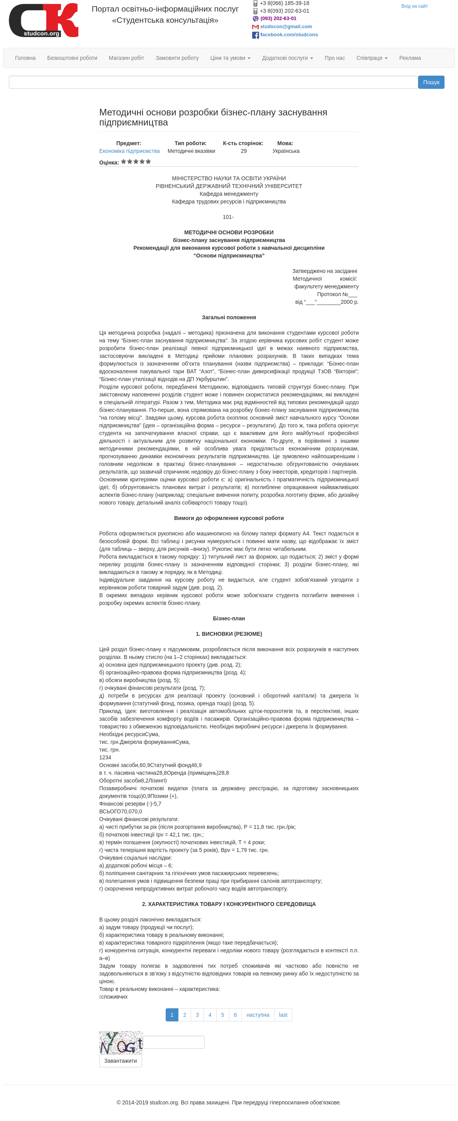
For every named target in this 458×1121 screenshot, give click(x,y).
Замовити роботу (177, 58)
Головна (25, 58)
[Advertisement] (48, 146)
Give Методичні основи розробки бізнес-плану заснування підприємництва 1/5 (123, 161)
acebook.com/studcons (290, 34)
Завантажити (120, 1061)
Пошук (431, 82)
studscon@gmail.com (286, 26)
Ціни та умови (230, 58)
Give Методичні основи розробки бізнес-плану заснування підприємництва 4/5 (142, 161)
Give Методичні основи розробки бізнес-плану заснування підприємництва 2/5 (130, 161)
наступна (257, 1015)
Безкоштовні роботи (72, 58)
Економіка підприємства (129, 151)
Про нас (335, 58)
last (283, 1015)
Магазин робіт (126, 58)
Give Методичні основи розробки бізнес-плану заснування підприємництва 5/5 (148, 161)
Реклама (410, 58)
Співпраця (372, 58)
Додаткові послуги (287, 58)
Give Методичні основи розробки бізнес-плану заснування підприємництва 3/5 (136, 161)
